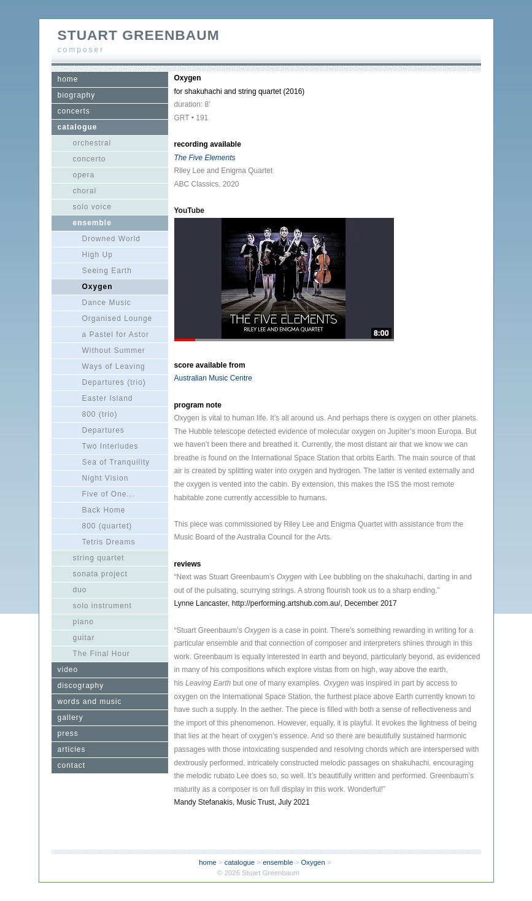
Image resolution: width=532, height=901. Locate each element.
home (68, 79)
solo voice (92, 207)
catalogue (78, 127)
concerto (89, 159)
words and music (90, 701)
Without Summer (113, 350)
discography (81, 685)
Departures (103, 430)
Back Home (104, 510)
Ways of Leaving (113, 366)
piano (83, 621)
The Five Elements (205, 157)
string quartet (99, 558)
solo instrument (102, 605)
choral (85, 191)
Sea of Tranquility (116, 462)
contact (72, 765)
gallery (70, 717)
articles (72, 749)
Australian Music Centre (213, 378)
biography (77, 95)
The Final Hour (101, 653)
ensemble (92, 222)
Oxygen (97, 286)
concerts (74, 111)
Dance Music (106, 302)
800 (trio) (100, 414)
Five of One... (108, 494)
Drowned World (111, 238)
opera (84, 175)
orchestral (92, 143)
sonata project (100, 574)
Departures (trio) (114, 382)
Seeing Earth (107, 270)
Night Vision (105, 478)
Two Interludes (110, 446)
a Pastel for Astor (115, 334)
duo (80, 590)
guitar (84, 637)
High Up (97, 254)
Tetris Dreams (109, 542)
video (68, 669)
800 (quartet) (107, 526)
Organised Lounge (117, 318)
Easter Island (107, 398)
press (68, 733)
